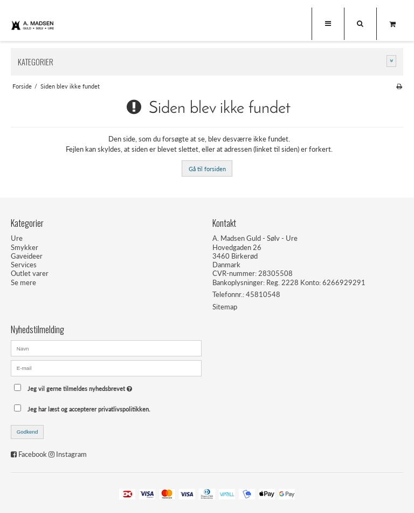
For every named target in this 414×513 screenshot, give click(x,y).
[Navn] (106, 347)
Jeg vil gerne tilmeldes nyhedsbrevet (106, 386)
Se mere (23, 282)
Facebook (32, 454)
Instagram (71, 454)
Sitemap (224, 306)
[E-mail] (106, 367)
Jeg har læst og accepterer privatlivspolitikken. (88, 409)
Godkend (27, 432)
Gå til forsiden (207, 168)
